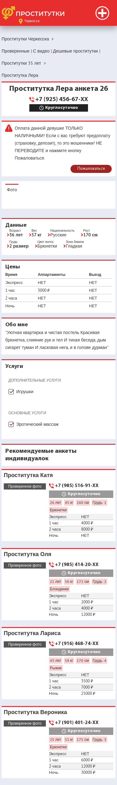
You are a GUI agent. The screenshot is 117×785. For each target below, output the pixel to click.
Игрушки (24, 391)
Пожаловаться (91, 168)
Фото (12, 190)
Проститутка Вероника (35, 712)
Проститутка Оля (27, 554)
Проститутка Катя (28, 475)
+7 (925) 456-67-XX (61, 99)
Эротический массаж (37, 424)
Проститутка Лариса (32, 633)
